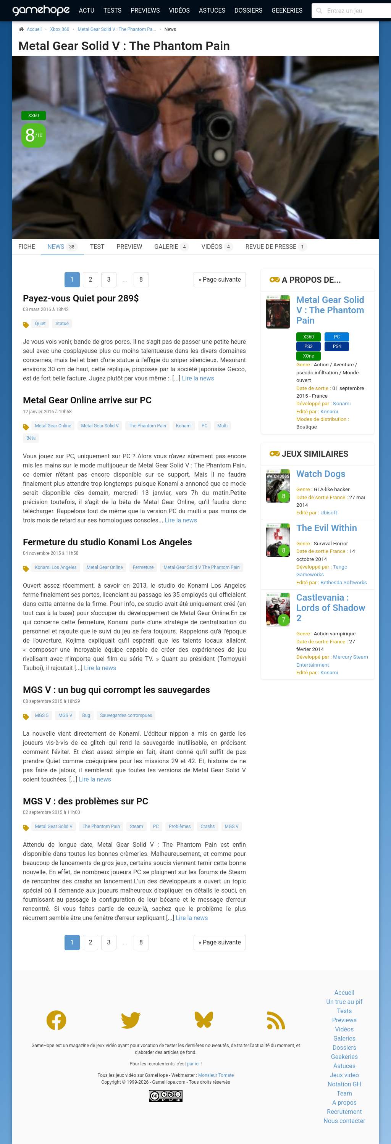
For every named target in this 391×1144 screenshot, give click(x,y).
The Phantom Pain (147, 426)
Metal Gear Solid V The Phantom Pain (201, 567)
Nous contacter (344, 1121)
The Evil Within (326, 528)
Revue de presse (276, 246)
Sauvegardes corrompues (126, 715)
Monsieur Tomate (216, 1075)
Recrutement (344, 1111)
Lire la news (198, 378)
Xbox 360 (59, 29)
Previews (145, 10)
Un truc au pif (344, 1001)
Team (344, 1093)
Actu (86, 10)
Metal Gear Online (53, 426)
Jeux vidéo (344, 1075)
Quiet (40, 323)
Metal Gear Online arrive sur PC (87, 400)
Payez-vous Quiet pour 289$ (81, 298)
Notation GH (344, 1084)
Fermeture (143, 567)
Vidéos (179, 10)
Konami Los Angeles (55, 567)
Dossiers (248, 10)
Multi (222, 426)
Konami (184, 426)
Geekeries (286, 10)
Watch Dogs (321, 474)
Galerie (171, 246)
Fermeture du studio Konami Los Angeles (107, 542)
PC (204, 426)
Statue (61, 323)
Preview (129, 246)
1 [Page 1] (72, 279)
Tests (112, 10)
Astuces (212, 10)
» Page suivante (220, 279)
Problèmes (180, 826)
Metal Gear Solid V (99, 426)
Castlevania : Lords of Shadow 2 (330, 608)
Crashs (207, 826)
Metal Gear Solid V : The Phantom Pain (124, 46)
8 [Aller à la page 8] (141, 279)
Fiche (26, 246)
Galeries (344, 1038)
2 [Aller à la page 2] (90, 279)
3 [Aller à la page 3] (108, 279)
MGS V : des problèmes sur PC (85, 801)
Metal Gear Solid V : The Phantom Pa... (117, 29)
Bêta (31, 438)
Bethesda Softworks (343, 582)
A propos (344, 1102)
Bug (86, 715)
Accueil (344, 992)
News (62, 246)
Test (97, 246)
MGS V (65, 715)
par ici (193, 1064)
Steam (136, 826)
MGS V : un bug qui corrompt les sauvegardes (116, 690)
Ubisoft (328, 512)
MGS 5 (41, 715)
